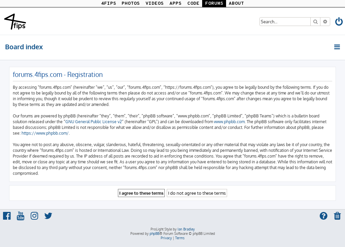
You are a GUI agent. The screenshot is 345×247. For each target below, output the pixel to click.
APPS (175, 3)
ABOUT (236, 3)
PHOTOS (131, 3)
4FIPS (108, 3)
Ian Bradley (186, 229)
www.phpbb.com (229, 121)
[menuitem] (339, 23)
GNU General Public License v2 (93, 121)
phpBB (154, 233)
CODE (193, 3)
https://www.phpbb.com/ (45, 133)
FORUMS (214, 3)
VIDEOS (155, 3)
